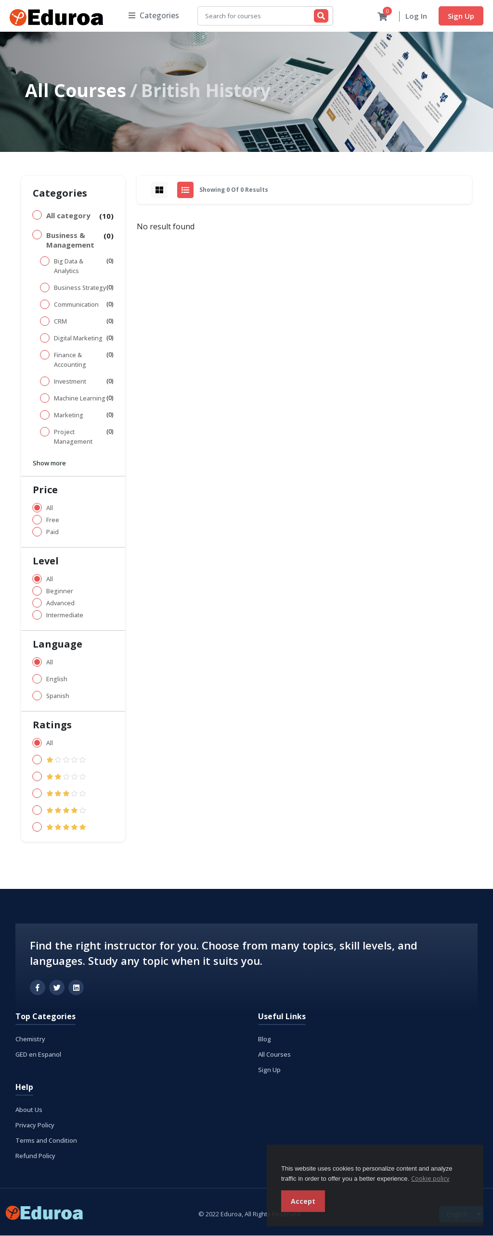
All (49, 508)
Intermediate (64, 616)
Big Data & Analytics (68, 266)
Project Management (73, 437)
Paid (52, 532)
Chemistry (30, 1039)
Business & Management (70, 240)
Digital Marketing (78, 339)
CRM (60, 322)
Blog (264, 1039)
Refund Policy (35, 1156)
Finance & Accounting (70, 360)
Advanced (60, 603)
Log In (416, 16)
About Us (28, 1110)
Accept (303, 1201)
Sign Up (461, 16)
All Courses (75, 90)
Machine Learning (79, 399)
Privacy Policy (34, 1125)
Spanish (57, 696)
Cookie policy (430, 1178)
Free (52, 520)
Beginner (59, 591)
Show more (49, 463)
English (56, 679)
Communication (76, 305)
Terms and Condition (46, 1140)
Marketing (68, 416)
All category (68, 216)
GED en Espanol (38, 1054)
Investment (70, 382)
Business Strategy (80, 288)
